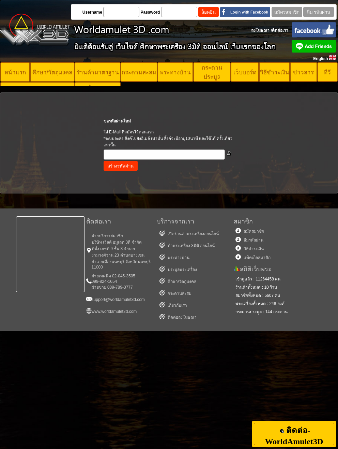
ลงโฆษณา (260, 30)
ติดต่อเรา (280, 30)
